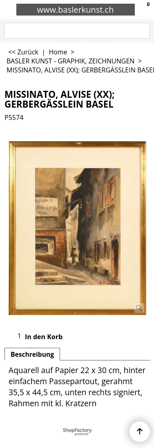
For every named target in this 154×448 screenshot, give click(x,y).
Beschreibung (32, 354)
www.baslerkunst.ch (75, 9)
